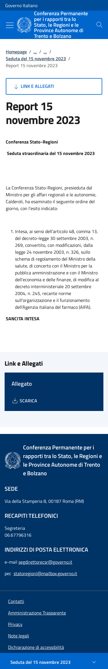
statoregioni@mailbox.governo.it (45, 573)
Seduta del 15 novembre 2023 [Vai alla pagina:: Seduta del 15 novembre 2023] (36, 58)
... (35, 51)
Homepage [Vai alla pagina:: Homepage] (16, 51)
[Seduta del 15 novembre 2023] (54, 662)
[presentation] (99, 24)
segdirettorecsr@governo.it (45, 562)
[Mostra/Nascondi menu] (9, 25)
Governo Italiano (21, 5)
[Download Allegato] (24, 400)
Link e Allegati (33, 86)
